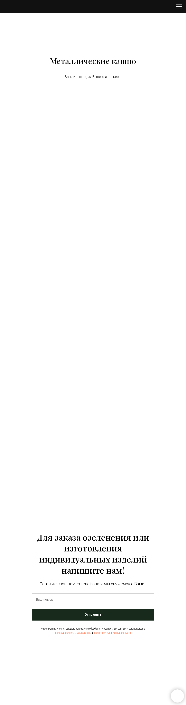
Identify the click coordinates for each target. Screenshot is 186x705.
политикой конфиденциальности (112, 632)
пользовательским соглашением (73, 632)
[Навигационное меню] (179, 7)
